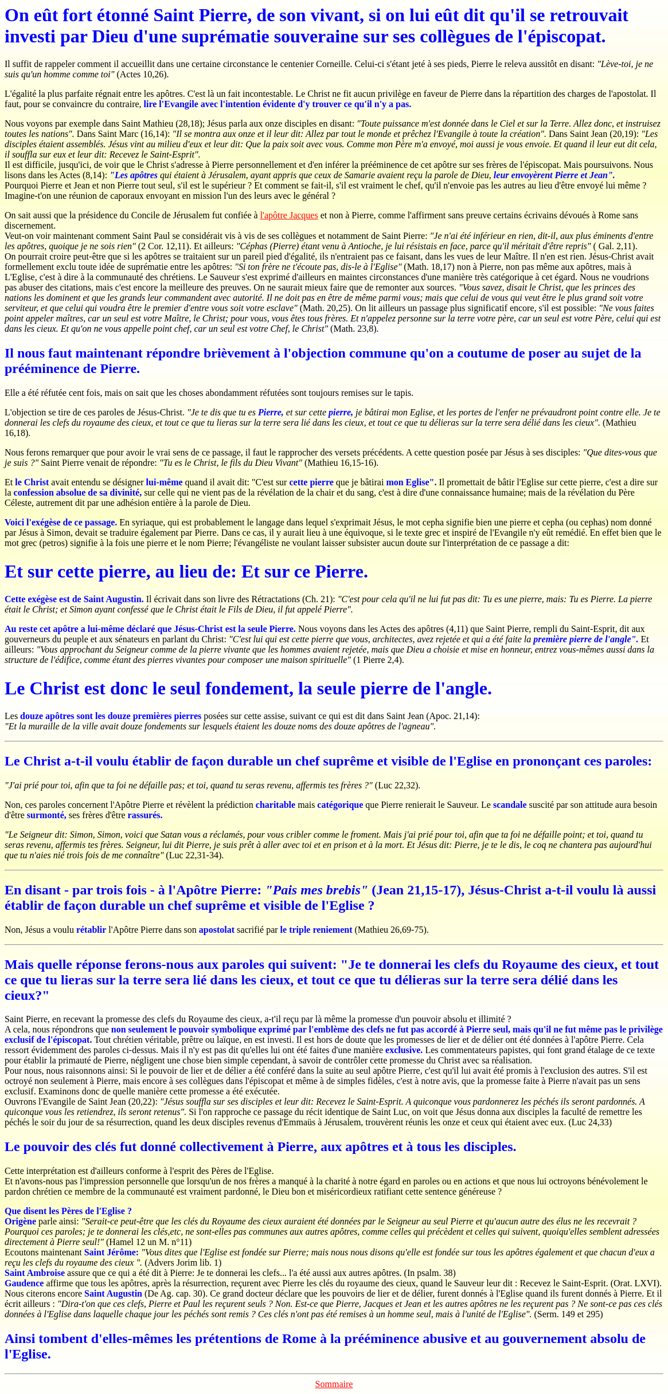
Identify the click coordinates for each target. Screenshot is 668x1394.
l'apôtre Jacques (289, 215)
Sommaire (334, 1384)
